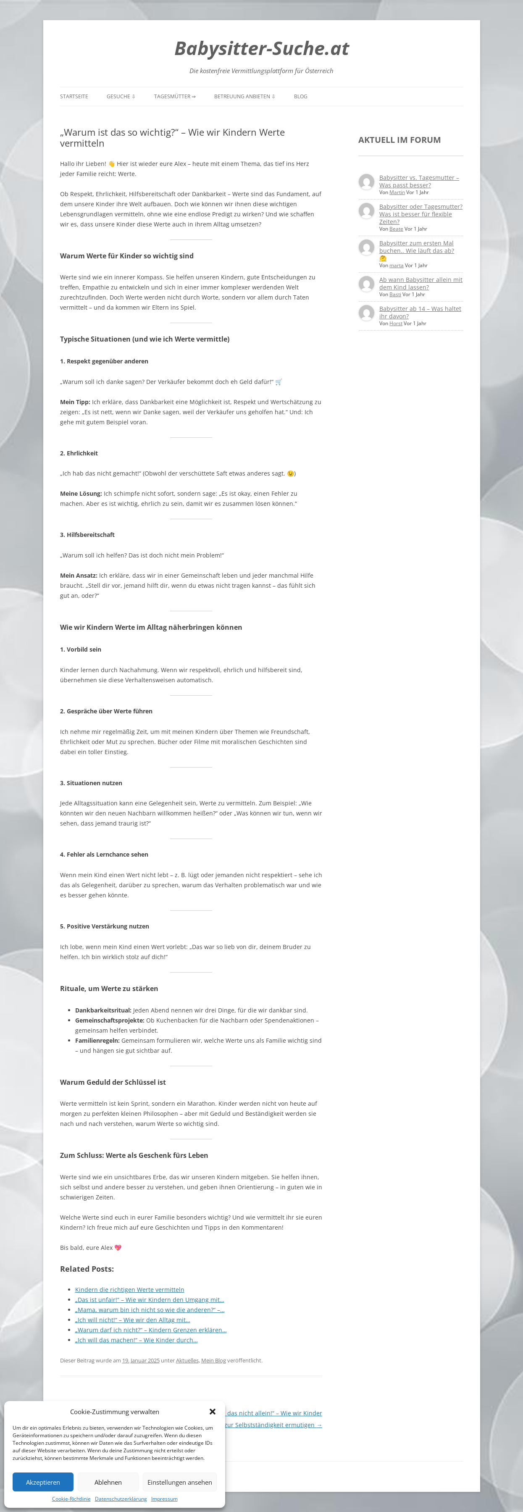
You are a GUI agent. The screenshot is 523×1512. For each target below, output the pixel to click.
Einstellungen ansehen (179, 1482)
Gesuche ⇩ (121, 96)
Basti (395, 294)
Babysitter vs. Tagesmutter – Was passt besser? (419, 181)
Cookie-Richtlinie (71, 1498)
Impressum (164, 1498)
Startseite (74, 96)
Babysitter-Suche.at (261, 47)
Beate (396, 228)
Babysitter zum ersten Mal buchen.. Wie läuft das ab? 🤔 (416, 250)
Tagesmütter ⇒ (175, 96)
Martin (397, 192)
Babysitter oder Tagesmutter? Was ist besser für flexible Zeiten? (421, 214)
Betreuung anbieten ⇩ (245, 96)
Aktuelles (187, 1360)
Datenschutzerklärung (121, 1498)
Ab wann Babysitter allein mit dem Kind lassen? (421, 283)
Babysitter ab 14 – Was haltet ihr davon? (420, 312)
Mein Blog (213, 1360)
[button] (212, 1411)
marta (396, 265)
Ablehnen (108, 1482)
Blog (300, 96)
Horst (395, 323)
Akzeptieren (43, 1482)
